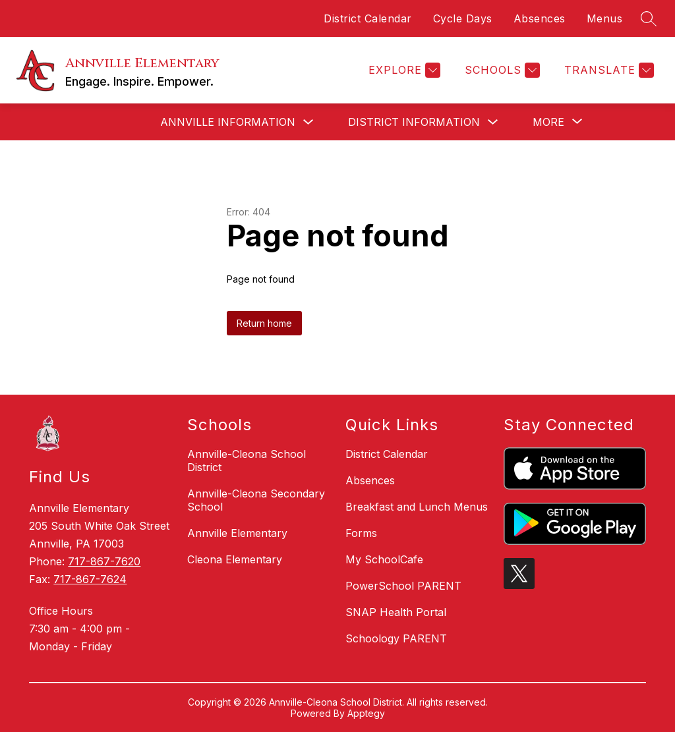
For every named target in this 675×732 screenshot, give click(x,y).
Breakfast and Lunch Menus (416, 506)
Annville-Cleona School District (246, 460)
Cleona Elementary (234, 559)
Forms (361, 533)
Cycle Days (462, 18)
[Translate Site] (607, 70)
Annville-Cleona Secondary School (256, 500)
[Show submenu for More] (548, 122)
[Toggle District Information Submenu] (493, 122)
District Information (414, 121)
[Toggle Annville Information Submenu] (308, 122)
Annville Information (227, 121)
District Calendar (368, 18)
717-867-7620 (104, 561)
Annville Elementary (237, 533)
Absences (540, 18)
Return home (264, 323)
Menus (605, 18)
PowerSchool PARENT (403, 585)
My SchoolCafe (384, 559)
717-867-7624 (90, 579)
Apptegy (366, 713)
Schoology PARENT (396, 638)
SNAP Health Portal (395, 612)
